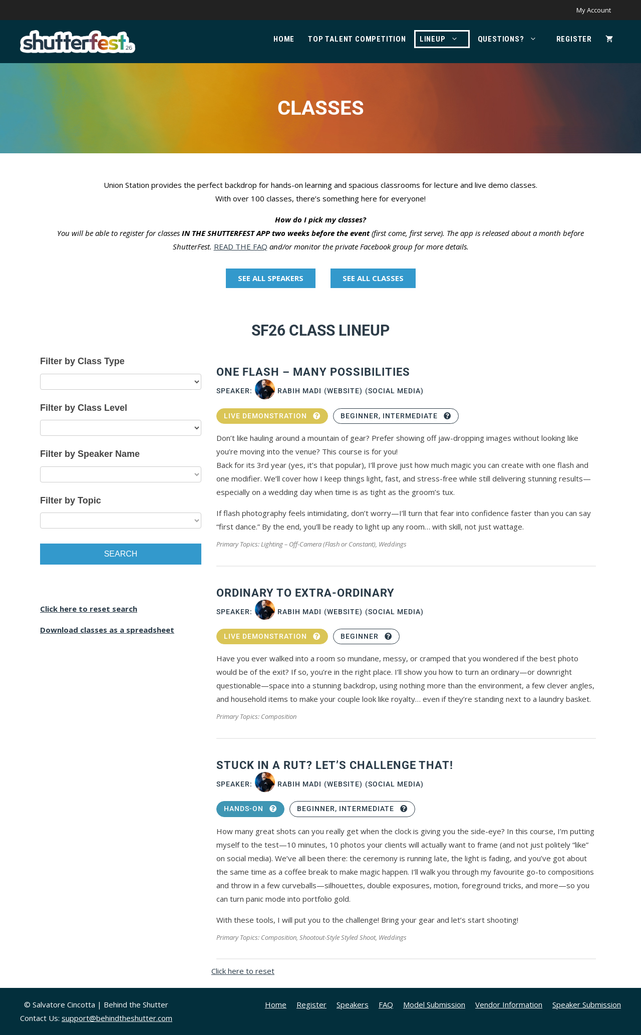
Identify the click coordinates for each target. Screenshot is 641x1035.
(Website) (343, 391)
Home (283, 39)
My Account (593, 10)
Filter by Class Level (83, 408)
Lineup (444, 39)
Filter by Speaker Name (90, 454)
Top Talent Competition (357, 39)
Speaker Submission (586, 1004)
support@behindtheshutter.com (117, 1018)
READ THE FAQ (240, 246)
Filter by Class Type (82, 361)
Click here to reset (242, 971)
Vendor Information (508, 1004)
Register (574, 39)
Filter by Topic (70, 500)
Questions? (512, 39)
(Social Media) (394, 391)
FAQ (386, 1004)
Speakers (353, 1004)
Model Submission (434, 1004)
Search (121, 554)
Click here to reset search (88, 609)
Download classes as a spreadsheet (107, 630)
